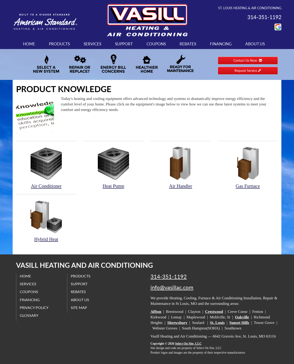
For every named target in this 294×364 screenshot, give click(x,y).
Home (29, 43)
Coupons (156, 43)
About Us (255, 43)
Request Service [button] (248, 71)
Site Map (79, 307)
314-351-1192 (168, 276)
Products (59, 43)
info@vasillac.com (171, 287)
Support (124, 43)
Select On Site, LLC (188, 343)
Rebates (188, 43)
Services (92, 43)
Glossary (29, 315)
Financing (221, 43)
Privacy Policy (34, 307)
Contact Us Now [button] (247, 60)
